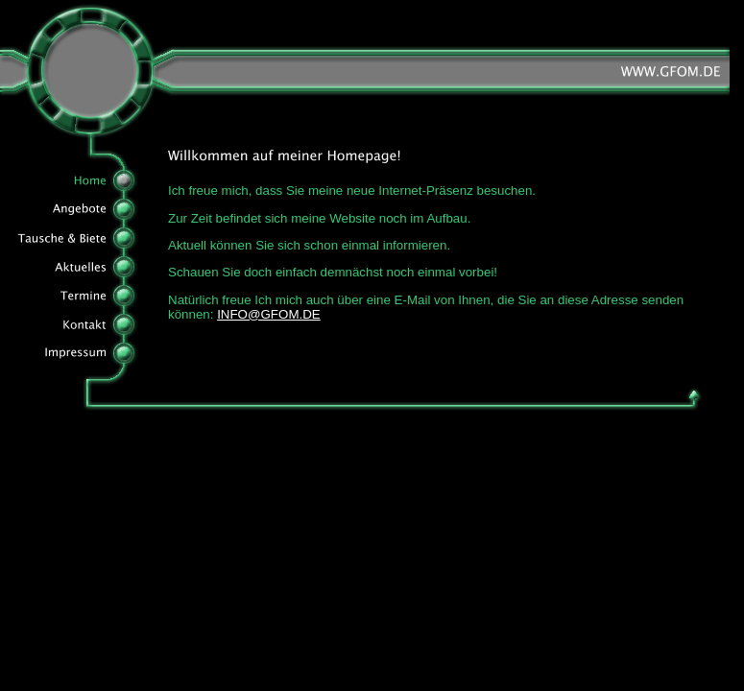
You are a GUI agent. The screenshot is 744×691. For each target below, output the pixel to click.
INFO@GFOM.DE (269, 314)
